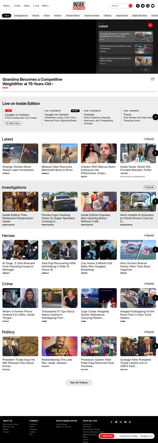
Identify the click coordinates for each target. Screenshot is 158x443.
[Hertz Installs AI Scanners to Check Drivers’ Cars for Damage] (138, 201)
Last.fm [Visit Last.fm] (86, 439)
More (45, 6)
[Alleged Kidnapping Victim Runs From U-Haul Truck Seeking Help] (138, 298)
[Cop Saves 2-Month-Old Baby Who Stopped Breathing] (99, 250)
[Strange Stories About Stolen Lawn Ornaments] (20, 153)
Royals (5, 321)
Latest (7, 15)
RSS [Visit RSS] (31, 434)
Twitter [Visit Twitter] (32, 427)
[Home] (79, 6)
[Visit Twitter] (116, 422)
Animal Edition (73, 15)
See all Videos (79, 382)
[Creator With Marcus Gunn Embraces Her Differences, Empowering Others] (99, 153)
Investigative (8, 225)
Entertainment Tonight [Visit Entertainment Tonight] (91, 429)
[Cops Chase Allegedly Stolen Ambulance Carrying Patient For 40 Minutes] (99, 298)
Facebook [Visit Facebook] (33, 424)
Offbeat (107, 15)
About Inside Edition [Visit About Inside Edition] (11, 424)
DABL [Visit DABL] (85, 437)
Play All (150, 139)
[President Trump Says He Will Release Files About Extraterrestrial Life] (20, 346)
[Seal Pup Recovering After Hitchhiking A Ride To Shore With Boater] (60, 250)
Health (84, 176)
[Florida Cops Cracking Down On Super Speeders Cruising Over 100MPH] (60, 201)
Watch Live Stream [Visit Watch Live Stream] (63, 427)
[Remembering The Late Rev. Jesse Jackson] (60, 346)
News (6, 6)
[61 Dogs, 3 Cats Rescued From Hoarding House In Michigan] (20, 250)
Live (37, 6)
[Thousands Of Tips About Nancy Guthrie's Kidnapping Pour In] (60, 298)
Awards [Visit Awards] (6, 429)
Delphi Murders (140, 15)
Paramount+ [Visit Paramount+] (87, 424)
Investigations (20, 15)
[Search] (121, 5)
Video (27, 6)
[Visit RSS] (130, 422)
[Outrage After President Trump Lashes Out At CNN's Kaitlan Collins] (138, 346)
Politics (57, 15)
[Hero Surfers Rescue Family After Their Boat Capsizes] (138, 250)
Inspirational (122, 15)
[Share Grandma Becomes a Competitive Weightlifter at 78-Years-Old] (153, 79)
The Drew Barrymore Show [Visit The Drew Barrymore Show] (93, 432)
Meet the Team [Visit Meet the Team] (8, 427)
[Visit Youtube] (125, 422)
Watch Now (14, 123)
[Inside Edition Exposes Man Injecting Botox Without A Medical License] (99, 201)
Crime (17, 6)
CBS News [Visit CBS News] (87, 427)
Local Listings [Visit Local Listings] (61, 424)
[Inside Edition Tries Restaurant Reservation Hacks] (20, 201)
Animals (103, 64)
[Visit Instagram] (121, 422)
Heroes (35, 15)
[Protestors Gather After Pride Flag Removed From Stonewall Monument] (99, 346)
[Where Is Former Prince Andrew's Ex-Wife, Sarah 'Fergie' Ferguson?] (20, 298)
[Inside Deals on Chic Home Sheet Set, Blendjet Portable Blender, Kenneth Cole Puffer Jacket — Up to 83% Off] (138, 153)
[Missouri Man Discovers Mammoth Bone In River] (60, 153)
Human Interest (92, 15)
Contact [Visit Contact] (6, 432)
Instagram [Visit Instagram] (33, 429)
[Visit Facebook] (111, 422)
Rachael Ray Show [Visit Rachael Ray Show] (90, 434)
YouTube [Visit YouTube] (33, 432)
